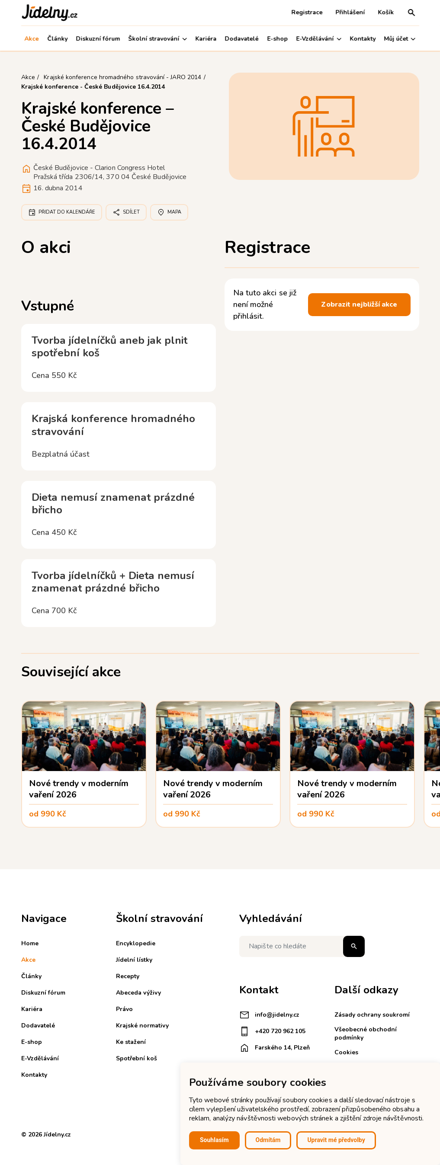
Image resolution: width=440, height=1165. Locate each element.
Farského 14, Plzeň (274, 1048)
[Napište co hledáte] (302, 946)
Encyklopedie (135, 943)
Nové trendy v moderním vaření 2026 (79, 789)
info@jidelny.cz (269, 1015)
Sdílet (126, 212)
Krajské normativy (142, 1025)
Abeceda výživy (138, 993)
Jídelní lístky (134, 960)
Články (57, 39)
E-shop (277, 39)
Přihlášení (350, 12)
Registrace (307, 12)
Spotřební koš (136, 1058)
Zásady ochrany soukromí (372, 1015)
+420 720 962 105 (272, 1031)
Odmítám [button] (268, 1139)
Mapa (169, 212)
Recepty (127, 976)
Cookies (346, 1052)
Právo (124, 1009)
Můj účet (399, 39)
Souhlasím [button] (214, 1139)
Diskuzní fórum (98, 39)
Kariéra (205, 39)
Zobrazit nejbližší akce (359, 304)
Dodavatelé (242, 39)
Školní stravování (157, 39)
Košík (386, 12)
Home (30, 943)
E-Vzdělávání (318, 39)
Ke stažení (131, 1042)
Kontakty (363, 39)
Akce (32, 39)
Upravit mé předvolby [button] (336, 1139)
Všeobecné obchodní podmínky (365, 1033)
